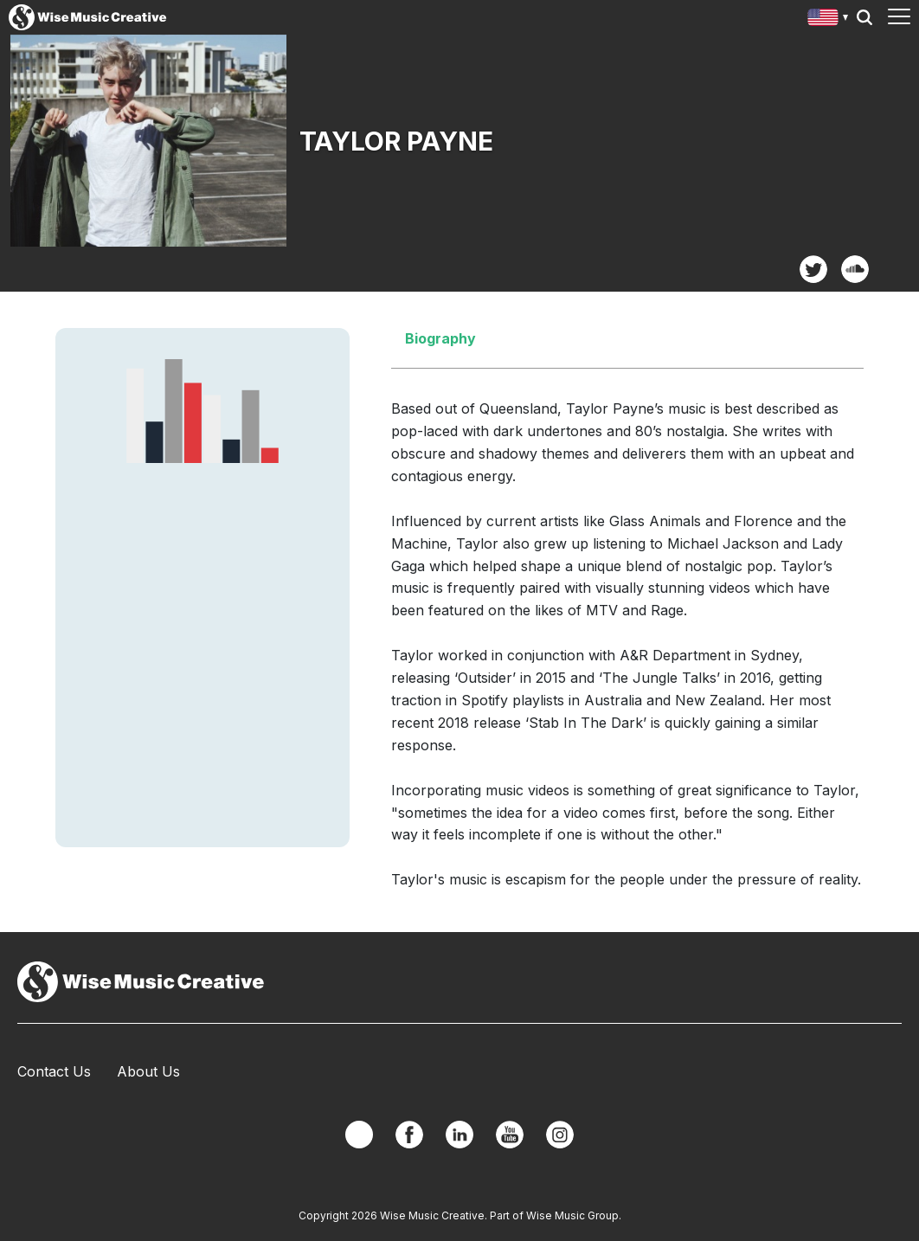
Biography (440, 338)
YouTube (510, 1134)
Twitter (813, 269)
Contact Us (54, 1071)
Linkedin (459, 1134)
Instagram (560, 1134)
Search (864, 17)
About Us (148, 1071)
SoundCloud (855, 269)
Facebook (409, 1134)
